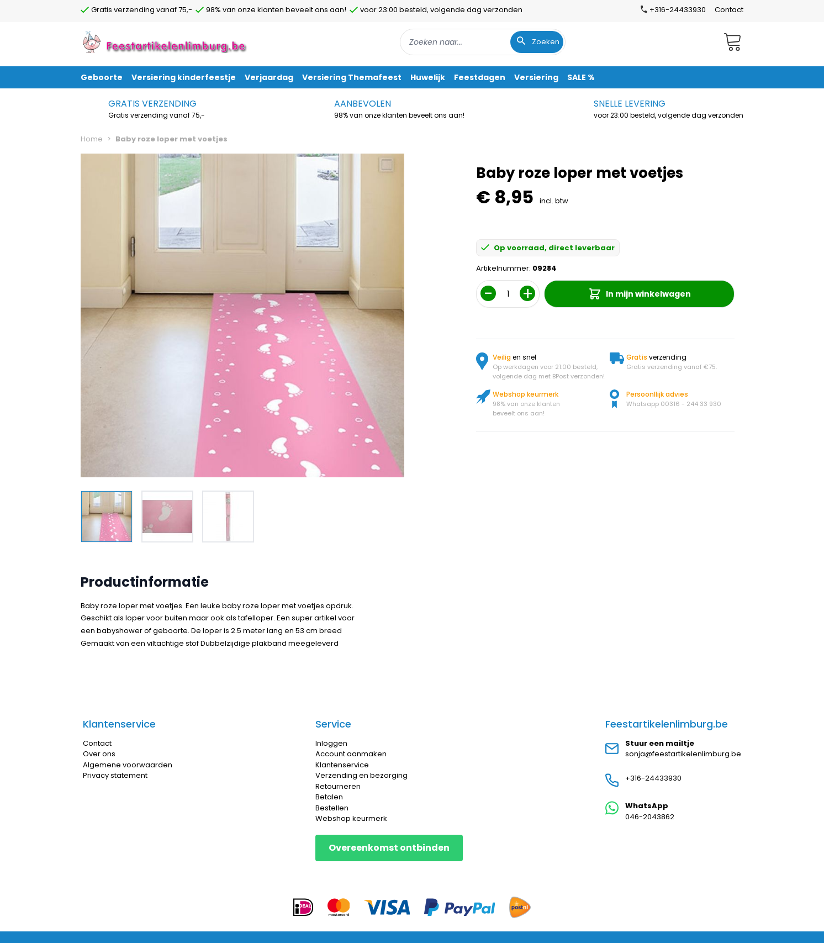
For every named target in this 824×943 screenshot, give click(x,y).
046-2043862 (649, 817)
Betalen (329, 797)
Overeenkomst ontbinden (389, 847)
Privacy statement (115, 775)
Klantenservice (342, 765)
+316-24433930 (653, 778)
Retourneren (338, 786)
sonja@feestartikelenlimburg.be (683, 754)
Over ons (99, 754)
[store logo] (166, 41)
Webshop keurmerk (351, 818)
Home (92, 139)
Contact (729, 9)
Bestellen (331, 808)
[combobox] (483, 42)
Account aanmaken (351, 754)
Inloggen (331, 743)
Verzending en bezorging (361, 775)
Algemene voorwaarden (127, 765)
